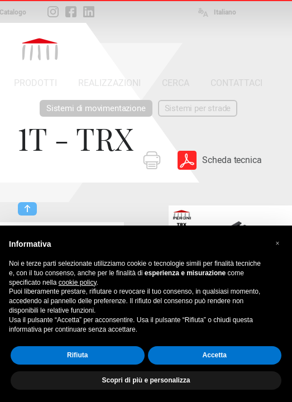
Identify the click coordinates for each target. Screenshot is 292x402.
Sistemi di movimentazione (96, 108)
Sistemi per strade (198, 108)
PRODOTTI (35, 83)
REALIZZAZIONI (109, 83)
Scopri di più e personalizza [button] (146, 380)
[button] (277, 243)
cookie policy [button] (78, 282)
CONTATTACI (236, 83)
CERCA (175, 83)
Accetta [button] (215, 355)
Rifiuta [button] (77, 355)
